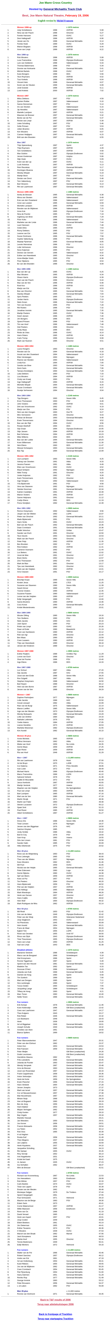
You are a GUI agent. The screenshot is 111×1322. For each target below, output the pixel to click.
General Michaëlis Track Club (62, 9)
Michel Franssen (65, 20)
